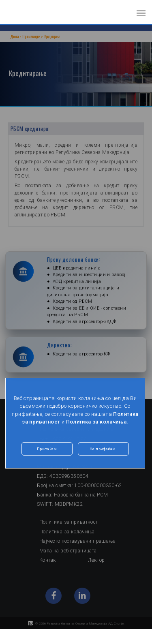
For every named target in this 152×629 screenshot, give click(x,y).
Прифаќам (47, 449)
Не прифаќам (102, 449)
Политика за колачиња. (97, 422)
